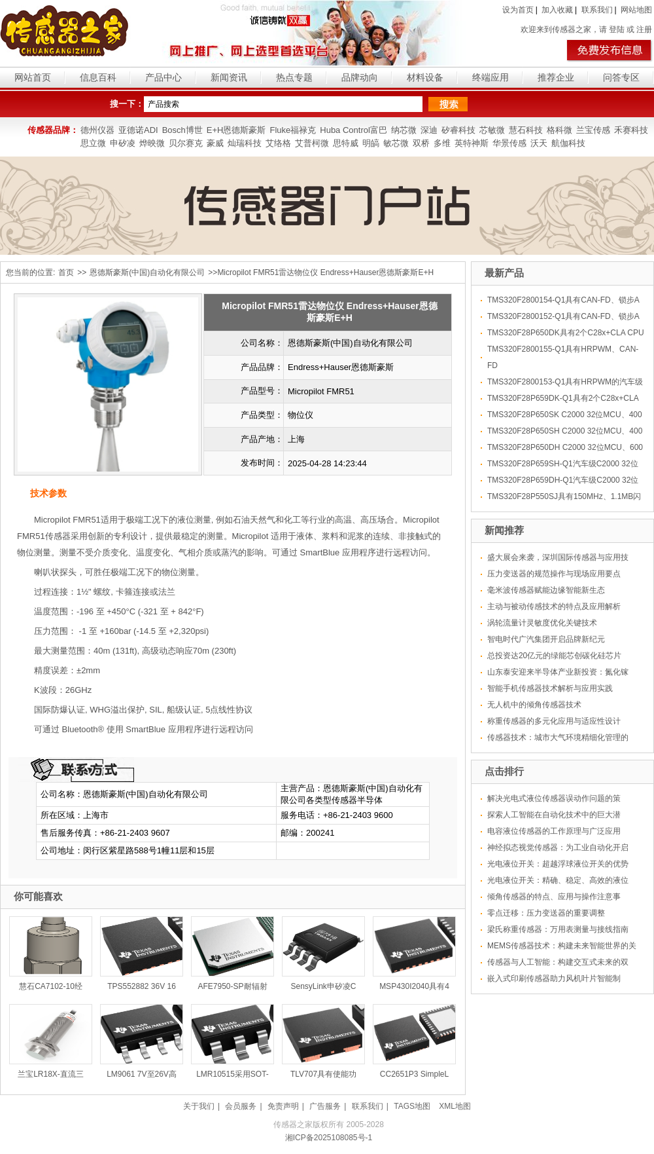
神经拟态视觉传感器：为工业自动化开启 (557, 847)
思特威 (345, 143)
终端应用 (490, 77)
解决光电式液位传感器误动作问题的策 (554, 798)
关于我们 (199, 1106)
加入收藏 (557, 9)
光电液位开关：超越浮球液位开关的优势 (557, 863)
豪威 (215, 143)
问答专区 (621, 77)
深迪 (429, 130)
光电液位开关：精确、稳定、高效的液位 (557, 880)
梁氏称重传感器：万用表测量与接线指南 (557, 929)
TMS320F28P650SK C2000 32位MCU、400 (564, 414)
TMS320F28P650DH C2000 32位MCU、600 (565, 447)
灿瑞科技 (245, 143)
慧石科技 (526, 130)
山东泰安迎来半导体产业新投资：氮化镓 (557, 672)
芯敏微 (492, 130)
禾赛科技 (631, 130)
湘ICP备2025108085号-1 (328, 1137)
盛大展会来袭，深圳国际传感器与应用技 (557, 557)
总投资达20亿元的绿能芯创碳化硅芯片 (554, 655)
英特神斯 (472, 143)
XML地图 (455, 1106)
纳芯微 (404, 130)
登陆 (617, 29)
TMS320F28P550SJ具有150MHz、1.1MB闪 (564, 496)
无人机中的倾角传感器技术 (534, 704)
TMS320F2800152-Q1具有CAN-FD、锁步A (563, 316)
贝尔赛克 (186, 143)
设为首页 (518, 9)
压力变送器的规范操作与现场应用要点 (554, 573)
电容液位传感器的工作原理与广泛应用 (554, 831)
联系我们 (597, 9)
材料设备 (425, 77)
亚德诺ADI (138, 130)
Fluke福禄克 (292, 130)
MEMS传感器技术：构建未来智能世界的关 (561, 945)
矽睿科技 (458, 130)
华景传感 (509, 143)
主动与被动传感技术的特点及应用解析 (554, 606)
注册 (644, 29)
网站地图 (636, 9)
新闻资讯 (229, 77)
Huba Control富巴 (353, 130)
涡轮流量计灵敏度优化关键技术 (542, 622)
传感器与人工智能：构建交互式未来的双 (557, 962)
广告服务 (325, 1106)
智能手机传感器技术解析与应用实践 (550, 688)
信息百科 (98, 77)
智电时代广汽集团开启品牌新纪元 (546, 639)
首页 (66, 272)
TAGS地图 (412, 1106)
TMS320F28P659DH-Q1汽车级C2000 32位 (562, 480)
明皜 (370, 143)
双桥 (421, 143)
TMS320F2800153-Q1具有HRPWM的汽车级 (565, 381)
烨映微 (152, 143)
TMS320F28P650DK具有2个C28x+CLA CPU (565, 332)
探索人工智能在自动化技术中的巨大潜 (554, 814)
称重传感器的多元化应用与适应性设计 (554, 721)
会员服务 (240, 1106)
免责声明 (283, 1106)
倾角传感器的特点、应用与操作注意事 (554, 896)
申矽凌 (122, 143)
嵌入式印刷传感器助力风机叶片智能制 (554, 978)
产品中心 (163, 77)
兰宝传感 (593, 130)
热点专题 (294, 77)
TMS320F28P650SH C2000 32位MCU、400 (564, 431)
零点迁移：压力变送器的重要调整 (546, 913)
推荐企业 (556, 77)
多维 (442, 143)
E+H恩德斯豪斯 (236, 130)
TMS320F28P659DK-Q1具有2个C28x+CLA (563, 398)
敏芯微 (396, 143)
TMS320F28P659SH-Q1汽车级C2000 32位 (562, 463)
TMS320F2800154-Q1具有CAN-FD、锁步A (563, 300)
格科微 (559, 130)
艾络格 (278, 143)
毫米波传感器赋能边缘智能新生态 (546, 590)
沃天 (538, 143)
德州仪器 (97, 130)
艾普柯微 (312, 143)
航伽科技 (568, 143)
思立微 (93, 143)
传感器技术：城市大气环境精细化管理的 (557, 737)
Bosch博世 (182, 130)
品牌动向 (359, 77)
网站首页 (32, 77)
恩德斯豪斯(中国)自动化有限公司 (147, 272)
